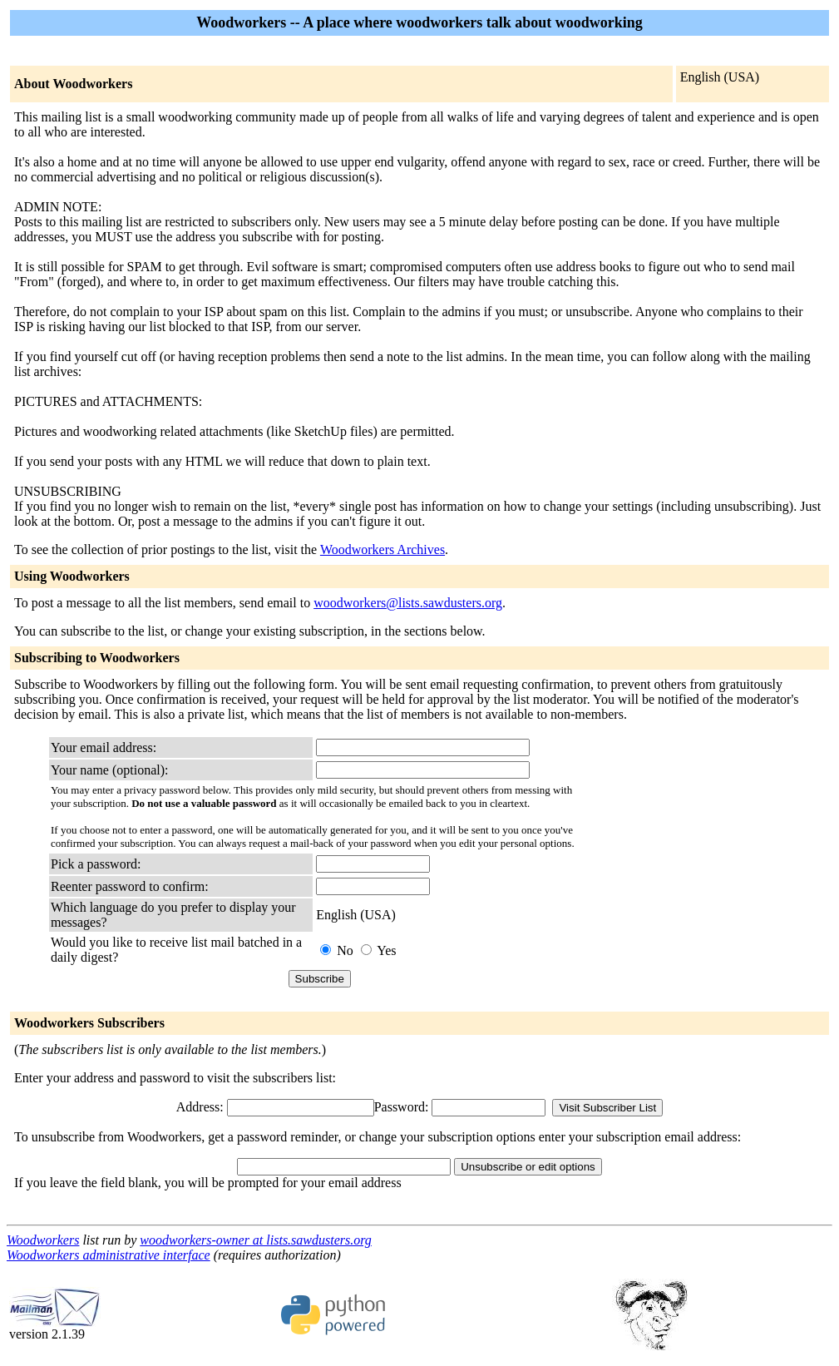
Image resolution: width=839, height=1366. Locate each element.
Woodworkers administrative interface (108, 1255)
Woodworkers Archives (382, 549)
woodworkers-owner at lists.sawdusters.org (256, 1240)
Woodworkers (43, 1240)
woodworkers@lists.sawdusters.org (407, 603)
